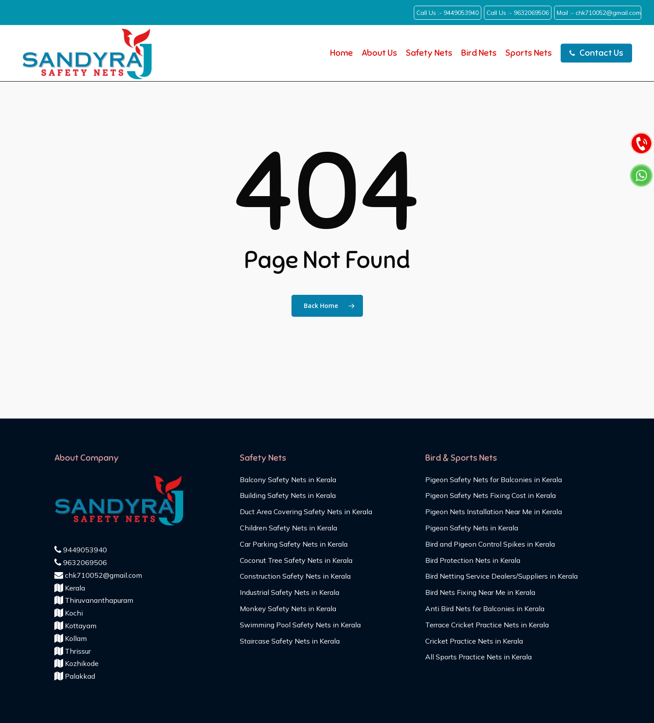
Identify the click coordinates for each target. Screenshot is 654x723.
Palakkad (74, 676)
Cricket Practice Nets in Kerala (474, 641)
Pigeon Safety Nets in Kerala (471, 527)
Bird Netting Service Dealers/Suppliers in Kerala (501, 576)
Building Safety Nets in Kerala (288, 495)
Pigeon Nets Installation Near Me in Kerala (493, 511)
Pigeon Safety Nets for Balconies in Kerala (493, 479)
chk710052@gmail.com (98, 575)
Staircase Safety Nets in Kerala (290, 641)
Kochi (68, 612)
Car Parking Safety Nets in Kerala (294, 544)
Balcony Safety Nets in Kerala (288, 479)
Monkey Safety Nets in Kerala (288, 608)
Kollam (70, 638)
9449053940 (80, 549)
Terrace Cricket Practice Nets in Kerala (487, 624)
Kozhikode (76, 663)
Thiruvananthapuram (93, 600)
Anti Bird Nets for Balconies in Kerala (484, 608)
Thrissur (72, 651)
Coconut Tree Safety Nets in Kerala (296, 560)
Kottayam (75, 625)
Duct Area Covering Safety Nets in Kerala (306, 511)
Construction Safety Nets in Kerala (295, 576)
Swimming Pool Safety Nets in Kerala (300, 624)
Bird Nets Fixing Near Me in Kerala (480, 592)
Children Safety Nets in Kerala (288, 527)
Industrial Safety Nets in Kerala (289, 592)
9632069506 (80, 562)
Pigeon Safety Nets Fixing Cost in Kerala (490, 495)
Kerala (69, 587)
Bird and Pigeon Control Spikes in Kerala (490, 544)
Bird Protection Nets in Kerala (472, 560)
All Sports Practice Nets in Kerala (478, 656)
